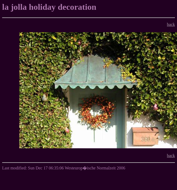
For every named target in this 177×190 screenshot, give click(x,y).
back (171, 24)
